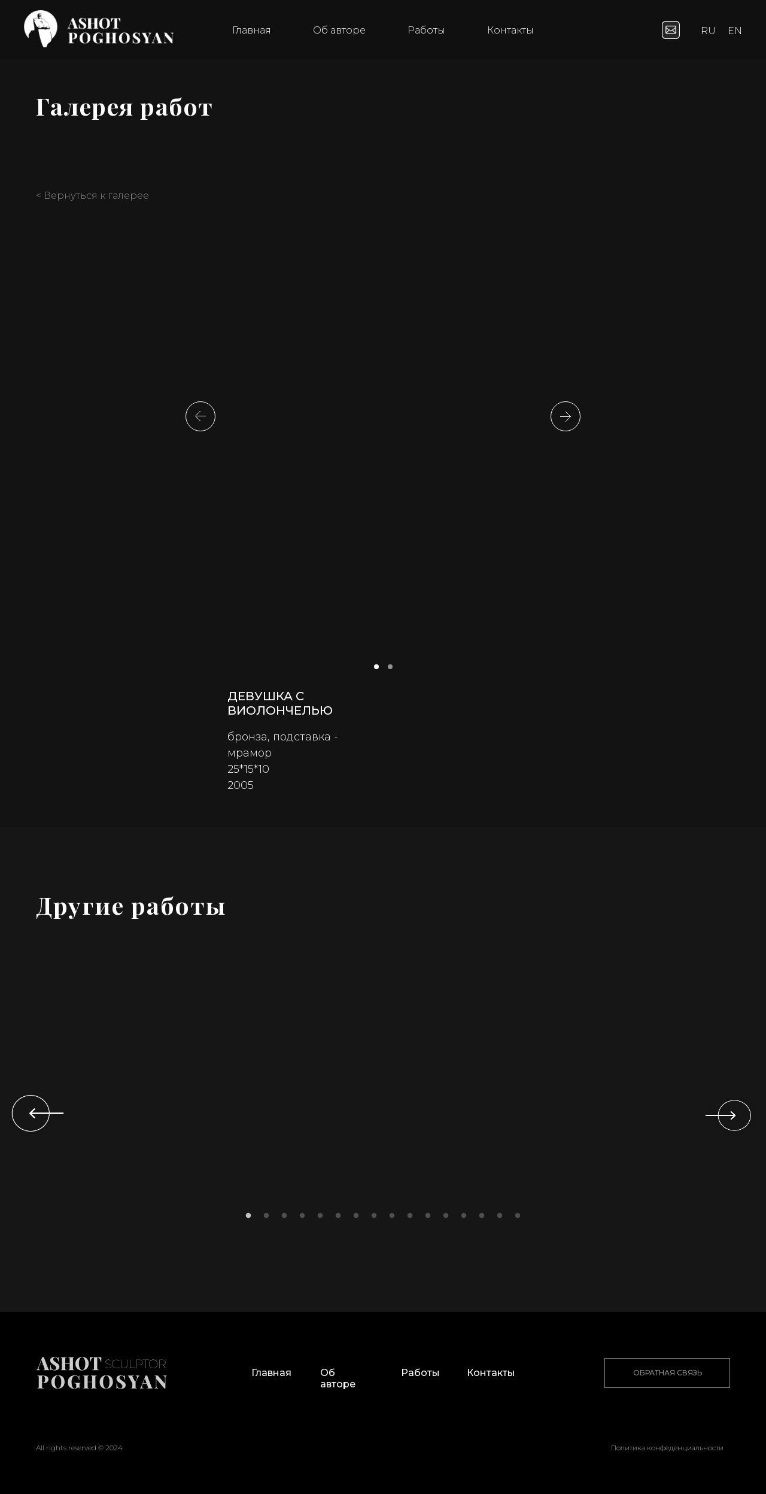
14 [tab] (485, 1219)
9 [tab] (395, 1219)
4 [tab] (305, 1219)
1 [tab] (251, 1219)
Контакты (510, 30)
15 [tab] (503, 1219)
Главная (251, 30)
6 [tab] (341, 1219)
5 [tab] (323, 1219)
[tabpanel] (114, 1110)
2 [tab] (269, 1219)
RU (708, 31)
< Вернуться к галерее (92, 195)
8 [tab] (377, 1219)
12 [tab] (449, 1219)
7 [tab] (359, 1219)
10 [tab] (413, 1219)
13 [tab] (467, 1219)
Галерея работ (125, 106)
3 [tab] (287, 1219)
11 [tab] (431, 1219)
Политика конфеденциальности (667, 1447)
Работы (426, 30)
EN (735, 31)
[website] (671, 30)
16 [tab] (521, 1219)
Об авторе (339, 30)
